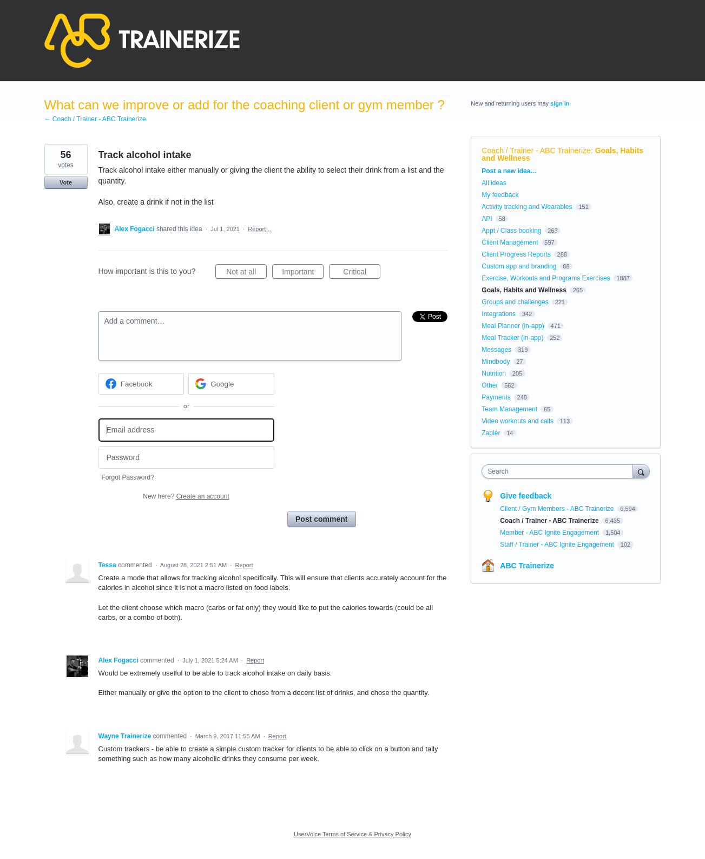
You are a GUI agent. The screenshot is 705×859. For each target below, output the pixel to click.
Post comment (321, 519)
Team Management (509, 409)
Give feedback (525, 495)
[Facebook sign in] (141, 384)
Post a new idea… (509, 171)
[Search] (641, 471)
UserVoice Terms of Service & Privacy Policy (352, 834)
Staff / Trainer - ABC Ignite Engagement (558, 544)
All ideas (494, 183)
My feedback (500, 195)
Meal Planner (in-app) (513, 326)
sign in (559, 103)
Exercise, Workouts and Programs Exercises (546, 278)
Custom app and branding (519, 266)
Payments (496, 397)
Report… (260, 229)
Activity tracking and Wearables (527, 207)
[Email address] (186, 430)
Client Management (510, 242)
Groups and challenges (515, 302)
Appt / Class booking (511, 230)
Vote (66, 182)
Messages (496, 349)
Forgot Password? (128, 477)
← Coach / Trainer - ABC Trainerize (95, 119)
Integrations (499, 314)
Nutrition (494, 373)
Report (244, 565)
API (487, 218)
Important (303, 273)
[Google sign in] (231, 384)
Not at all (246, 273)
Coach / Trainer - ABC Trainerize (536, 150)
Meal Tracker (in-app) (512, 338)
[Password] (186, 457)
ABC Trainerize (527, 565)
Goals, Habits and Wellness (524, 290)
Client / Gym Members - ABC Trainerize (557, 509)
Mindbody (496, 361)
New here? (186, 496)
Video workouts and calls (518, 421)
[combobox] (559, 471)
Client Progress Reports (516, 254)
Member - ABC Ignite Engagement (550, 532)
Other (490, 385)
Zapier (491, 433)
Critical (361, 273)
